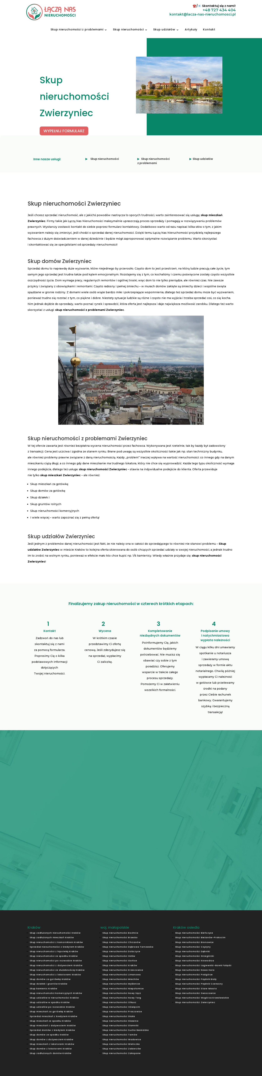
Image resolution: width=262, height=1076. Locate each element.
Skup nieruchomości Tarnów (119, 1034)
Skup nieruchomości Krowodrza (194, 960)
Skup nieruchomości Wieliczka (121, 1044)
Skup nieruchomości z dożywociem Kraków (56, 965)
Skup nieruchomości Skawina (120, 1020)
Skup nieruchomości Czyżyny (193, 946)
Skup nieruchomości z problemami (77, 29)
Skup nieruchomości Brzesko (120, 937)
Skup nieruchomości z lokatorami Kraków (55, 974)
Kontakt (209, 29)
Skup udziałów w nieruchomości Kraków (54, 997)
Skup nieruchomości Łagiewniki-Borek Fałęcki (203, 965)
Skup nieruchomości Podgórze (194, 974)
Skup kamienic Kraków (43, 988)
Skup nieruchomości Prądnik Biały (196, 979)
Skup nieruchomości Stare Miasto (196, 988)
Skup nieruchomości (128, 29)
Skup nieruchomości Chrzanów (121, 942)
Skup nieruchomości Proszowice (122, 1011)
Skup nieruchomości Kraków (119, 965)
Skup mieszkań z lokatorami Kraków (52, 1044)
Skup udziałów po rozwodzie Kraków (52, 1006)
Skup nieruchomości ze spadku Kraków (54, 956)
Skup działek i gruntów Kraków (48, 983)
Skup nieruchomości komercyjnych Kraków (56, 993)
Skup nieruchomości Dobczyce (121, 951)
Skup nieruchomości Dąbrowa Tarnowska (127, 946)
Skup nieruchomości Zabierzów (121, 1048)
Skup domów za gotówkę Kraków (50, 979)
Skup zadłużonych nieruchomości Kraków (55, 932)
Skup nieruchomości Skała (118, 1016)
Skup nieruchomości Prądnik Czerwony (199, 983)
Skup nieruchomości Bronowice (194, 942)
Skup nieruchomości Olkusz (119, 1002)
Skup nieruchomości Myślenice (121, 983)
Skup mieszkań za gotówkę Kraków (51, 1011)
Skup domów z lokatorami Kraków (51, 1048)
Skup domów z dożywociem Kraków (51, 1039)
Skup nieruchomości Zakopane (121, 1053)
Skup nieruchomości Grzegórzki (194, 956)
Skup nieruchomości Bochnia (120, 932)
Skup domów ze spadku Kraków (49, 1034)
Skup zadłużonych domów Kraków (50, 1053)
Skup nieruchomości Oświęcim (121, 1006)
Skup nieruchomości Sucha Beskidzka (125, 1030)
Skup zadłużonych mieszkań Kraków (52, 937)
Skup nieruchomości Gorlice (119, 960)
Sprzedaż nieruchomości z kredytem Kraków (57, 946)
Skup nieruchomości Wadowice (121, 1039)
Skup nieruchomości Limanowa (121, 974)
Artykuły (191, 29)
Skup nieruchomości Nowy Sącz (121, 993)
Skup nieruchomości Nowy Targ (121, 997)
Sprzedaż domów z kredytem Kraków (52, 1030)
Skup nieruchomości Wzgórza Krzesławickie (202, 997)
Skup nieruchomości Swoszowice (195, 993)
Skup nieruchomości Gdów (118, 956)
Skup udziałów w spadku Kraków (50, 1002)
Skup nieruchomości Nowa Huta (195, 970)
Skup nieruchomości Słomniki (120, 1025)
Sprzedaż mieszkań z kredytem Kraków (53, 1016)
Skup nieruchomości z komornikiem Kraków (56, 942)
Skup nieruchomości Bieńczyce (194, 932)
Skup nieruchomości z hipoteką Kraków (54, 951)
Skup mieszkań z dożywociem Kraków (53, 1025)
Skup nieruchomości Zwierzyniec (195, 1002)
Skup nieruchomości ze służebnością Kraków (57, 970)
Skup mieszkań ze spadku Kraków (50, 1020)
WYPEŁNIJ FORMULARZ (51, 131)
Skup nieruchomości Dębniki (192, 951)
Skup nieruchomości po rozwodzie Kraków (56, 960)
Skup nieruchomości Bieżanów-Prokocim (200, 937)
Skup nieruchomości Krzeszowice (122, 970)
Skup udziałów (164, 29)
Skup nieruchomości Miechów (120, 979)
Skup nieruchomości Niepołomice (123, 988)
